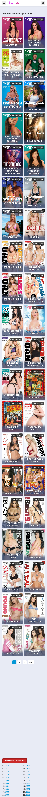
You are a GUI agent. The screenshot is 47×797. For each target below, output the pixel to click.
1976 (7, 774)
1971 (28, 765)
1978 (7, 777)
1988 (7, 792)
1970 (7, 765)
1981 (28, 780)
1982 (7, 783)
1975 (28, 771)
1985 (28, 786)
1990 (7, 795)
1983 (28, 783)
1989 (28, 792)
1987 (28, 789)
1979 (28, 777)
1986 (7, 789)
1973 (28, 768)
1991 (28, 795)
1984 (7, 786)
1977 (28, 774)
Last (30, 662)
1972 (7, 768)
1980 (7, 780)
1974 (7, 771)
